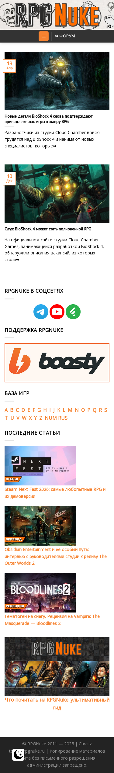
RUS (62, 418)
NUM (51, 418)
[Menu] (44, 36)
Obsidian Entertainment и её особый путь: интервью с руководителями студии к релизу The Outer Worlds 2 (56, 556)
